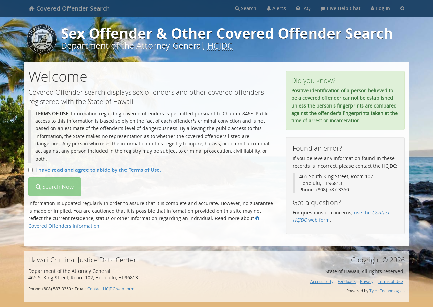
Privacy (366, 281)
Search (245, 8)
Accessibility (321, 281)
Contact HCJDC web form (110, 288)
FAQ (303, 8)
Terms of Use (390, 281)
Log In (380, 8)
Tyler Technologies (387, 290)
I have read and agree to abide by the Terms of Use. (94, 169)
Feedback (347, 281)
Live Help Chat (341, 8)
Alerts (276, 8)
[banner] (69, 8)
